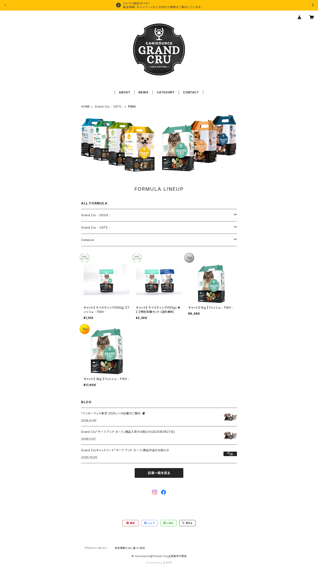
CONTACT (191, 92)
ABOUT (124, 92)
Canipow (87, 240)
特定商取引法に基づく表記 (130, 548)
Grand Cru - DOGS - (96, 215)
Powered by (159, 562)
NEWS (143, 92)
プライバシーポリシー (96, 548)
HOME (85, 106)
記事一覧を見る (159, 473)
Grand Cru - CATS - (109, 106)
